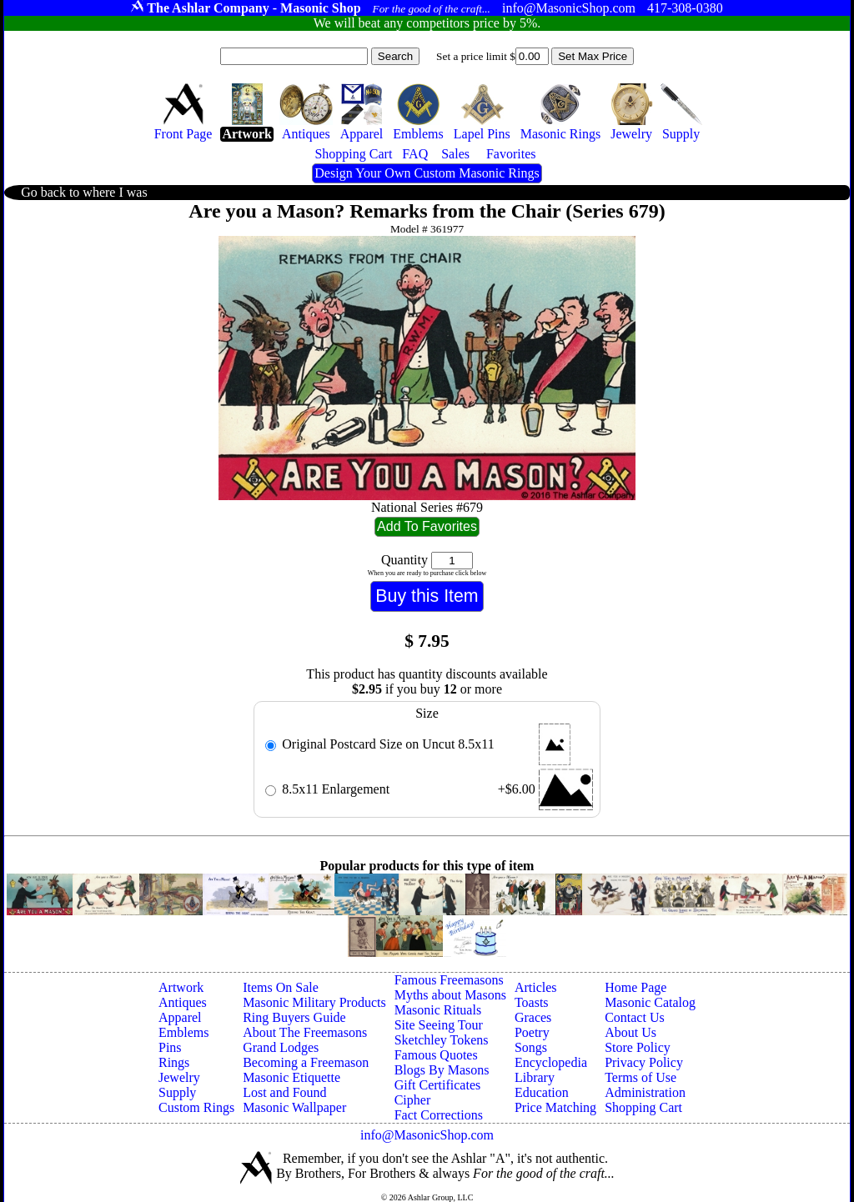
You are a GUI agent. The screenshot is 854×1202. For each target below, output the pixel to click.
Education (542, 1092)
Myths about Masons (450, 995)
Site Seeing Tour (438, 1025)
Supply (177, 1092)
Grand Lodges (281, 1047)
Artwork (180, 987)
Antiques (182, 1002)
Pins (170, 1047)
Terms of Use (640, 1077)
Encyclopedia (551, 1062)
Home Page (635, 987)
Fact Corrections (438, 1115)
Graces (533, 1017)
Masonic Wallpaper (294, 1107)
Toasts (532, 1002)
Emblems (183, 1032)
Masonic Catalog (650, 1002)
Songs (531, 1047)
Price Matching (555, 1107)
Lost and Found (284, 1092)
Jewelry (179, 1077)
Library (535, 1077)
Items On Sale (281, 987)
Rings (173, 1062)
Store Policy (638, 1047)
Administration (645, 1092)
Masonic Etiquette (291, 1077)
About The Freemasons (305, 1032)
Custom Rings (196, 1107)
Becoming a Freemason (306, 1062)
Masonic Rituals (437, 1010)
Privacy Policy (644, 1062)
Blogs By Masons (442, 1070)
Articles (536, 987)
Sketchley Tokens (441, 1040)
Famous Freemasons (449, 980)
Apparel (180, 1017)
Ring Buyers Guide (294, 1017)
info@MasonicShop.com (427, 1135)
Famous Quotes (436, 1055)
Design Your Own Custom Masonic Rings (426, 173)
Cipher (412, 1100)
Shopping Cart (643, 1107)
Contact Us (635, 1017)
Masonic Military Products (314, 1002)
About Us (630, 1032)
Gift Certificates (437, 1085)
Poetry (532, 1032)
